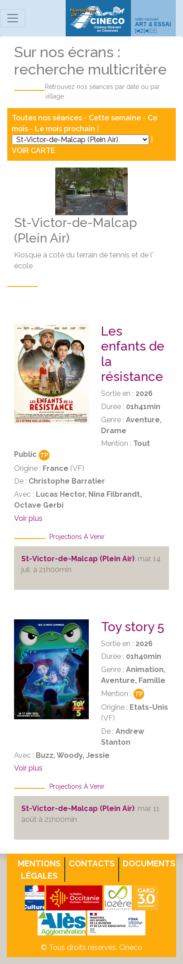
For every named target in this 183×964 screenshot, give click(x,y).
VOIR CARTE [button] (33, 150)
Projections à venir (77, 536)
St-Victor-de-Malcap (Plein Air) (78, 558)
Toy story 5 (132, 626)
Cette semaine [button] (115, 118)
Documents (149, 863)
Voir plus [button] (28, 518)
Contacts (92, 863)
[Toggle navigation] (12, 18)
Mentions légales (39, 869)
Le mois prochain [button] (65, 128)
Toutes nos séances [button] (48, 118)
